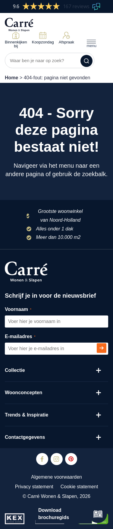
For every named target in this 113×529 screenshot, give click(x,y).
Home (11, 77)
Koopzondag (43, 38)
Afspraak (66, 38)
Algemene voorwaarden (56, 477)
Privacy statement (34, 486)
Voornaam (25, 309)
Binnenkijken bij (16, 40)
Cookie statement (79, 486)
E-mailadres (27, 336)
